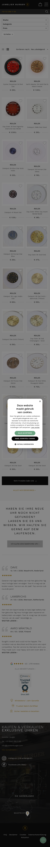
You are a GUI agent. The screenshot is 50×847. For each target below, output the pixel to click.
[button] (25, 444)
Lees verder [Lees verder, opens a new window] (35, 427)
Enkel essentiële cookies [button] (25, 439)
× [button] (40, 401)
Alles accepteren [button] (25, 433)
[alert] (25, 423)
